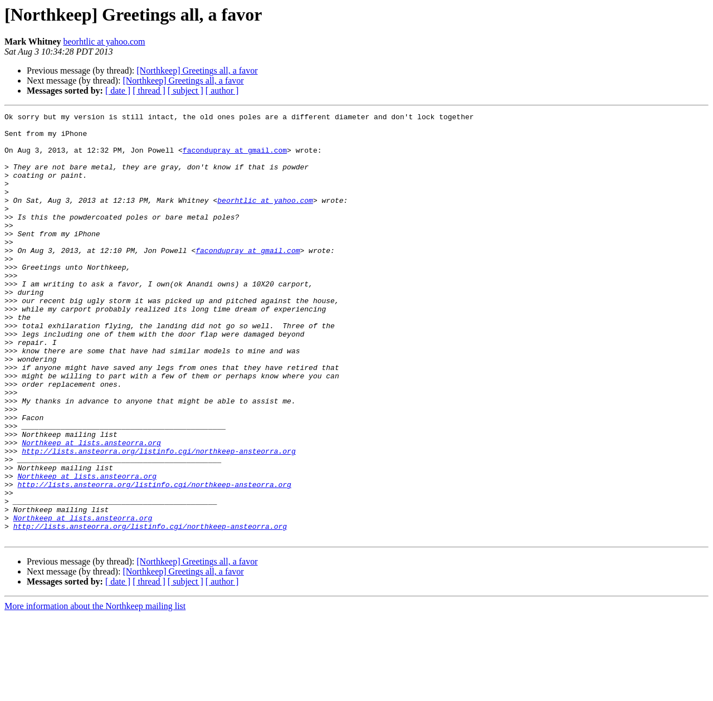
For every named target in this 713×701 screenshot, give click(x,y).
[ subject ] (185, 90)
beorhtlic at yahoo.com (104, 41)
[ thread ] (149, 90)
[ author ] (222, 90)
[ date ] (117, 90)
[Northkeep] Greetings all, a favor (196, 70)
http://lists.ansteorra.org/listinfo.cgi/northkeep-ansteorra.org (158, 519)
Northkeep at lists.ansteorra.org (91, 509)
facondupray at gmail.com (235, 158)
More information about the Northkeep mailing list (94, 691)
